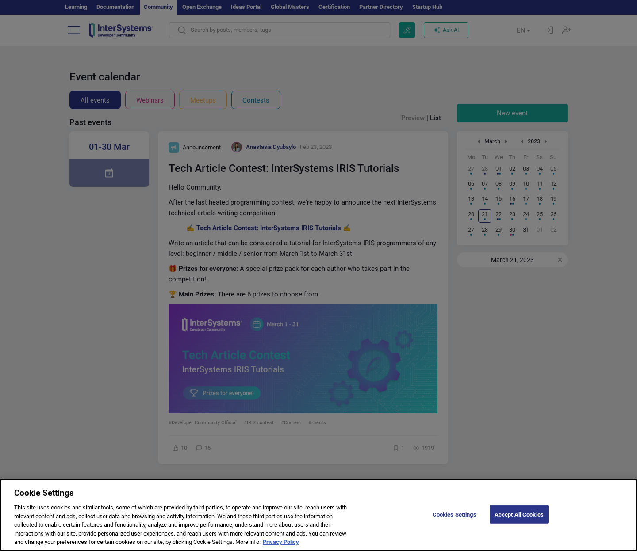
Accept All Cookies (519, 521)
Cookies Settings (454, 521)
